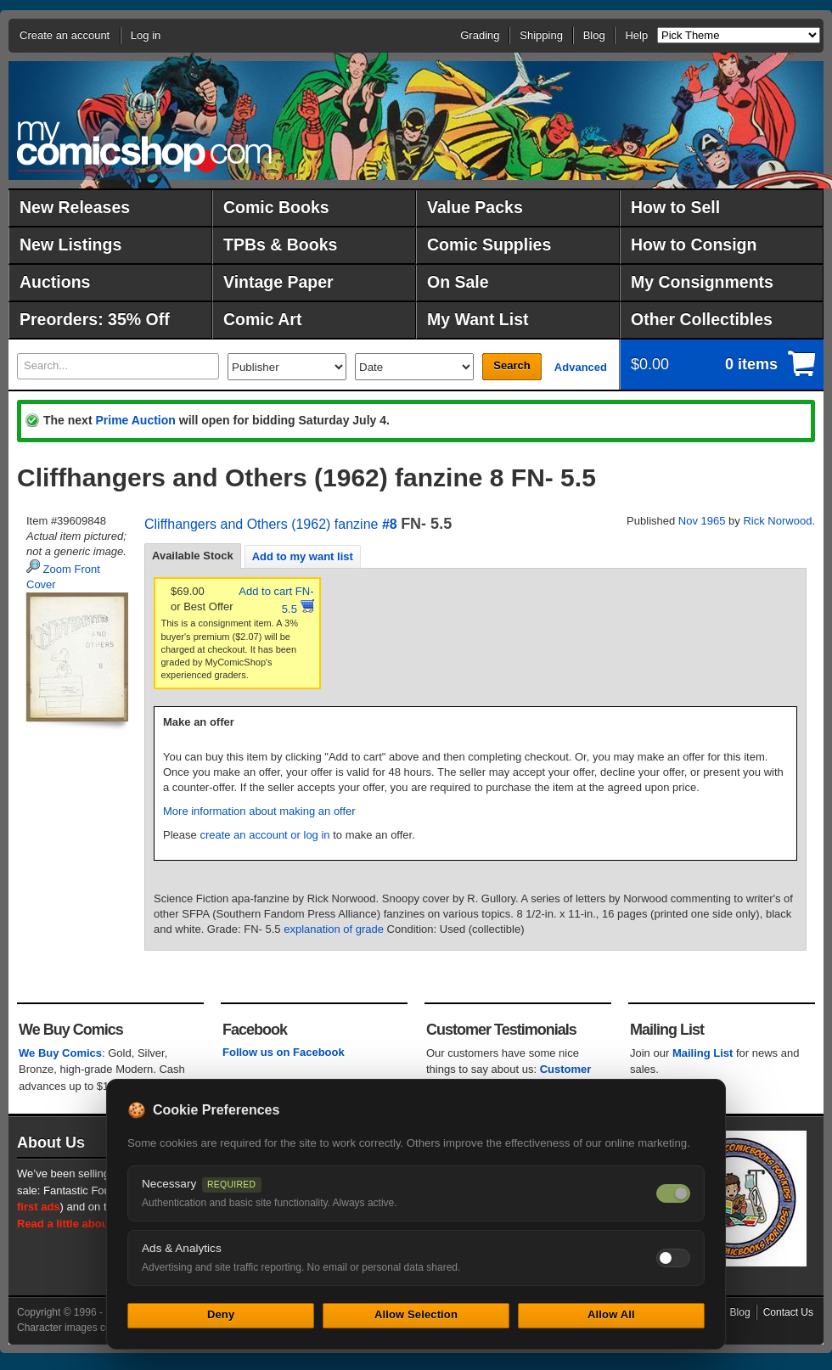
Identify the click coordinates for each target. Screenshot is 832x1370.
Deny (220, 1314)
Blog (594, 35)
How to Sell (675, 207)
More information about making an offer (259, 811)
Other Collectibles (702, 319)
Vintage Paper (278, 281)
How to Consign (693, 244)
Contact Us (788, 1312)
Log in (145, 35)
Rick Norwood (777, 520)
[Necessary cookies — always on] (673, 1193)
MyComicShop (144, 146)
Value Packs (475, 207)
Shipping (541, 35)
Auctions (55, 281)
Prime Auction (135, 420)
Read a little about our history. (96, 1223)
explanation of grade (334, 929)
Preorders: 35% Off (95, 319)
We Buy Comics (60, 1053)
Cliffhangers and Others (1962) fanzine (261, 524)
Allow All (611, 1314)
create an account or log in (264, 834)
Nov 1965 (702, 520)
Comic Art (262, 319)
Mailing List (703, 1053)
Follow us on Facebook (283, 1052)
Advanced (580, 367)
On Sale (458, 281)
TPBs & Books (280, 244)
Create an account (65, 35)
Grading (479, 35)
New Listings (70, 244)
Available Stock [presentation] (192, 555)
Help (636, 35)
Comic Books (276, 207)
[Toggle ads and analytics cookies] (673, 1258)
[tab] (192, 556)
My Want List (478, 319)
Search (511, 365)
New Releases (75, 207)
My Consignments (702, 281)
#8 (389, 524)
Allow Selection (416, 1314)
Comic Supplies (489, 244)
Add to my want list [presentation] (302, 556)
